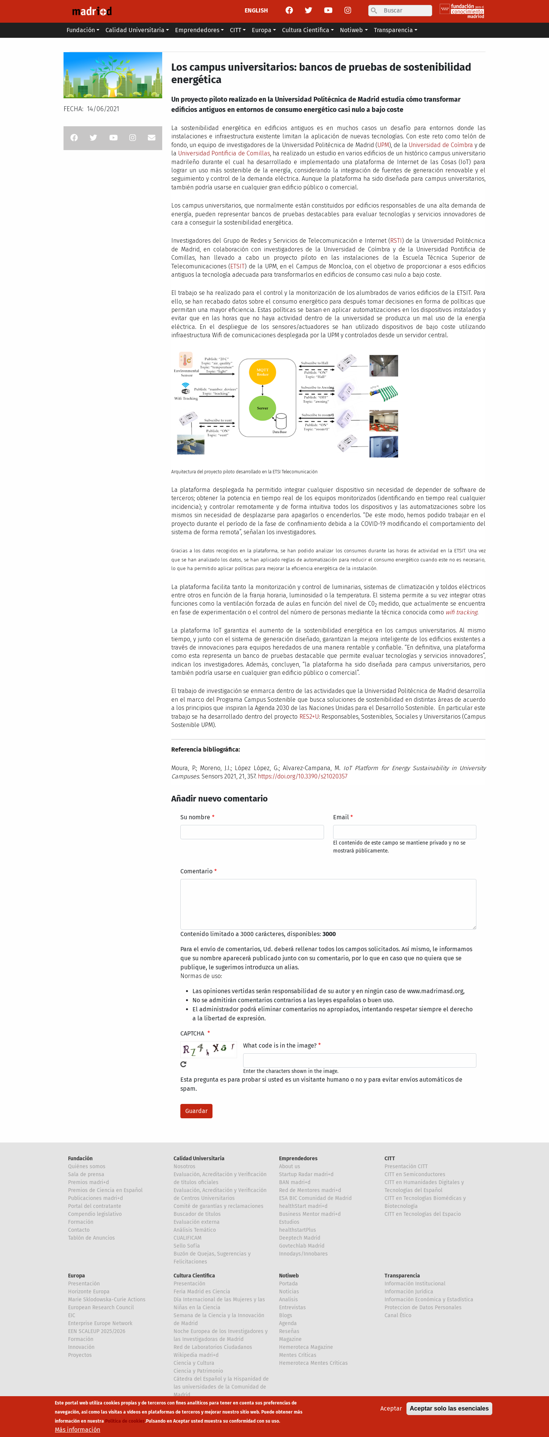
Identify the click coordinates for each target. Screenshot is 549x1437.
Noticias (289, 1291)
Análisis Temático (195, 1230)
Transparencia (402, 1276)
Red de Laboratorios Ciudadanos (213, 1347)
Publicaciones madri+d (95, 1198)
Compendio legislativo (95, 1214)
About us (289, 1166)
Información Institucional (415, 1283)
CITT (390, 1158)
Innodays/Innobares (303, 1254)
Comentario (196, 871)
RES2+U (309, 716)
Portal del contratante (94, 1206)
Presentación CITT (406, 1166)
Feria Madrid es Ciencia (202, 1291)
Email (341, 817)
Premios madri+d (88, 1182)
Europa (76, 1276)
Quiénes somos (86, 1166)
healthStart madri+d (303, 1206)
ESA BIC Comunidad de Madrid (315, 1198)
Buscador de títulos (197, 1214)
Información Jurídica (409, 1291)
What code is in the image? (279, 1045)
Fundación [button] (81, 30)
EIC (71, 1315)
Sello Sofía (187, 1246)
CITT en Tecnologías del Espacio (423, 1214)
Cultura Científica (194, 1276)
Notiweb (289, 1276)
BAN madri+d (294, 1182)
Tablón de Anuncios (91, 1238)
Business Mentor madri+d (310, 1214)
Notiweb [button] (351, 30)
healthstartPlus (297, 1230)
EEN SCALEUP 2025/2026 (96, 1331)
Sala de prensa (86, 1174)
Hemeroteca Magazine (306, 1347)
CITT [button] (235, 30)
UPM (383, 145)
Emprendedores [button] (197, 30)
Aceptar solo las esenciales (449, 1412)
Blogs (285, 1315)
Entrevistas (292, 1307)
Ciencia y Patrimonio (198, 1371)
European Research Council (101, 1307)
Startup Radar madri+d (306, 1174)
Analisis (288, 1299)
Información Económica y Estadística (429, 1299)
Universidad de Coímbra (441, 145)
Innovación (81, 1347)
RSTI (396, 240)
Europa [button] (261, 30)
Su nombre (195, 817)
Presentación (84, 1283)
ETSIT (237, 266)
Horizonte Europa (89, 1291)
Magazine (290, 1339)
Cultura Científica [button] (305, 30)
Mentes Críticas (297, 1355)
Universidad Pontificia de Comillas (224, 153)
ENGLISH (256, 10)
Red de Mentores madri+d (310, 1190)
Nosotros (184, 1166)
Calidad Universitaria (199, 1158)
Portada (288, 1283)
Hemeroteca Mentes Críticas (313, 1363)
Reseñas (289, 1331)
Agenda (288, 1323)
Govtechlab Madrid (301, 1246)
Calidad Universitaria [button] (134, 30)
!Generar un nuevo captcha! (183, 1064)
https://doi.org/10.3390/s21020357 (302, 776)
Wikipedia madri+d (196, 1355)
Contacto (79, 1230)
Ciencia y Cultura (194, 1363)
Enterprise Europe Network (100, 1323)
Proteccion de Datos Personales (423, 1307)
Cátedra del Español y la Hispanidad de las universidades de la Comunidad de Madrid (221, 1387)
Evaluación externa (197, 1222)
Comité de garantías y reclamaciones (219, 1206)
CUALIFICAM (188, 1238)
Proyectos (80, 1355)
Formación (80, 1222)
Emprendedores (298, 1158)
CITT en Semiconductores (415, 1174)
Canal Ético (398, 1315)
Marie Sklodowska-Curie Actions (107, 1299)
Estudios (289, 1222)
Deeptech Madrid (299, 1238)
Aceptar (391, 1411)
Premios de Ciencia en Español (105, 1190)
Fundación (80, 1158)
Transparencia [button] (393, 30)
